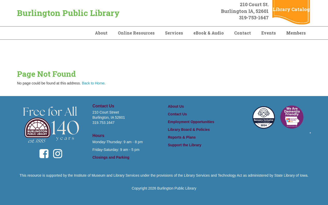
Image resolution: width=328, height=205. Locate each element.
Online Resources (136, 33)
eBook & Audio (208, 33)
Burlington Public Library (68, 12)
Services (174, 33)
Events (268, 33)
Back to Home (93, 83)
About (101, 33)
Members (296, 33)
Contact (242, 33)
